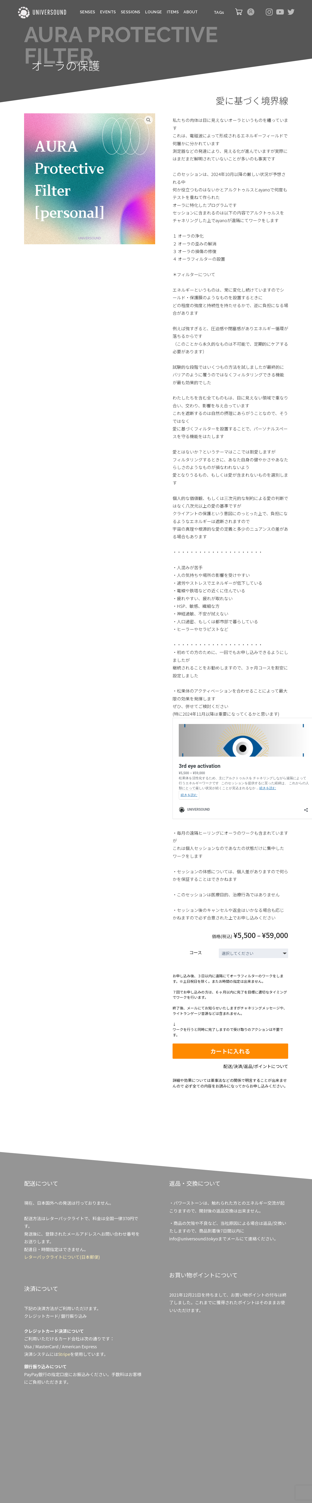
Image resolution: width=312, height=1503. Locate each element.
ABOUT (191, 12)
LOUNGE (153, 12)
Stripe (64, 1354)
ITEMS (173, 12)
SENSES (87, 12)
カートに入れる (230, 1051)
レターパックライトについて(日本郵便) (62, 1257)
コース (195, 952)
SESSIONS (130, 12)
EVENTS (108, 12)
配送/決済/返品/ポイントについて (255, 1066)
